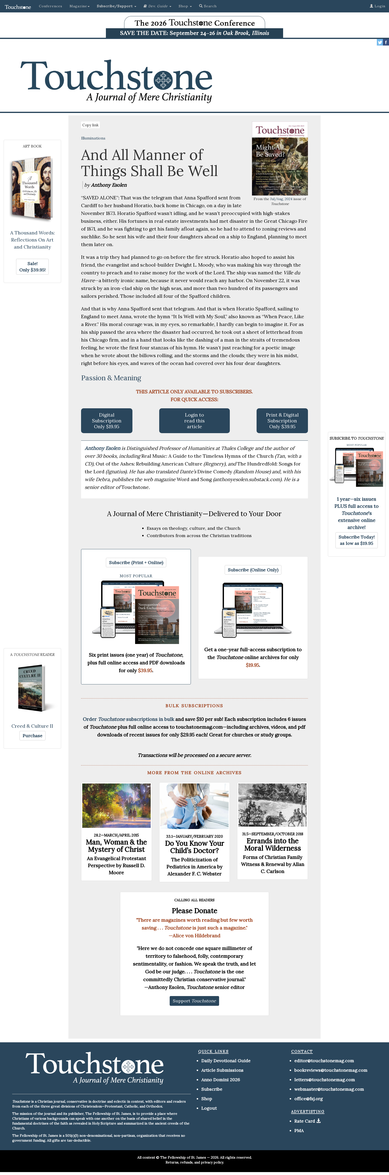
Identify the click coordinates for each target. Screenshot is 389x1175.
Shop (206, 1098)
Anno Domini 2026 (220, 1079)
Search (208, 6)
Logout (209, 1108)
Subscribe (211, 1089)
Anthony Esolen (103, 448)
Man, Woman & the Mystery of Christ (116, 846)
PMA (299, 1130)
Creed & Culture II (32, 726)
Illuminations (93, 138)
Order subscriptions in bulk (128, 719)
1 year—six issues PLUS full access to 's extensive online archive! (356, 513)
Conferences (50, 6)
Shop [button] (185, 6)
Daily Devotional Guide (225, 1060)
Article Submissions (222, 1070)
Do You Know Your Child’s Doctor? (194, 847)
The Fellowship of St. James (183, 1157)
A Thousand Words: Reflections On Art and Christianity (32, 240)
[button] (116, 6)
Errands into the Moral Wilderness (272, 845)
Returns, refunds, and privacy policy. (195, 1162)
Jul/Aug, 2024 (281, 199)
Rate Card (304, 1121)
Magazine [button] (80, 6)
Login (377, 6)
